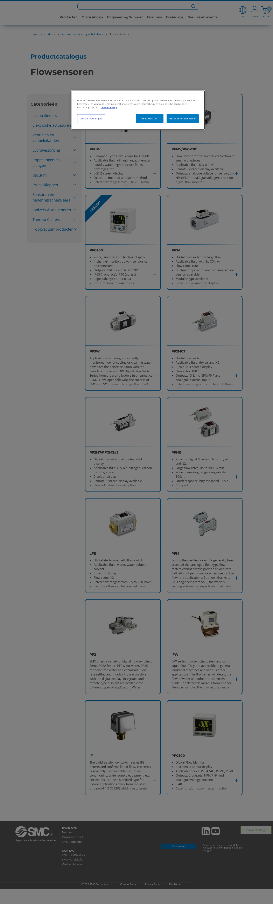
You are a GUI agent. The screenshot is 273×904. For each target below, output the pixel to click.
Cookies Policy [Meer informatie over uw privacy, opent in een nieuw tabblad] (109, 107)
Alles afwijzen (149, 118)
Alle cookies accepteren (182, 118)
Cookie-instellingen (91, 118)
